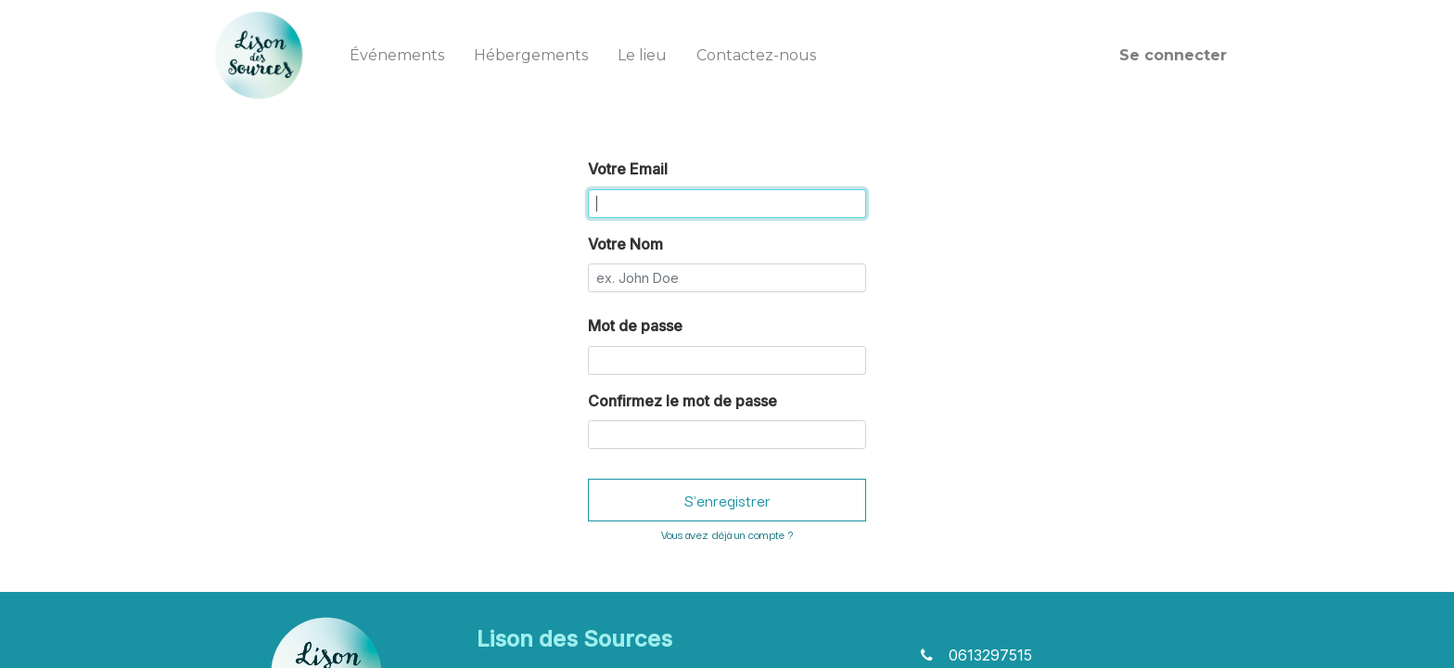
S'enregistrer (727, 500)
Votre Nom (625, 244)
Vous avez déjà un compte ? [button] (727, 534)
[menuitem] (397, 55)
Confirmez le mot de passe (682, 401)
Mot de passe (635, 325)
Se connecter (1173, 55)
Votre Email (628, 169)
